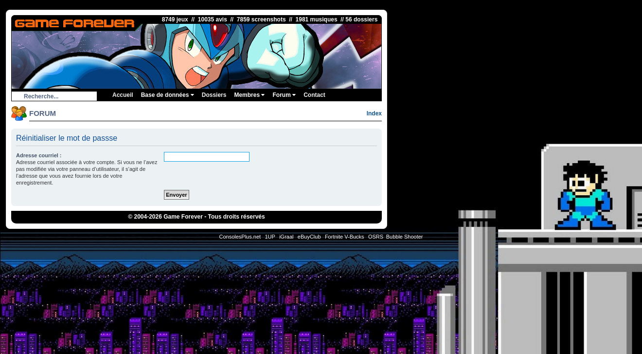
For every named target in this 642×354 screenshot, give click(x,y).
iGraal (286, 237)
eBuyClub (309, 237)
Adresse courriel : (39, 155)
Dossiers (214, 95)
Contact (314, 95)
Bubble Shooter (404, 237)
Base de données (167, 95)
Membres (249, 95)
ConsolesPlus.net (240, 237)
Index (374, 113)
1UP (270, 237)
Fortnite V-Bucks (344, 237)
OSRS (375, 237)
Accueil (122, 95)
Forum (284, 95)
